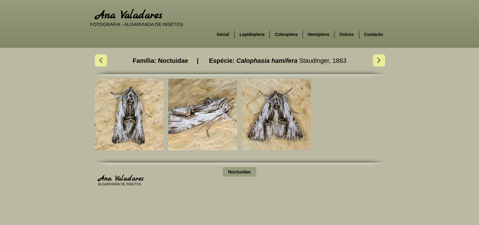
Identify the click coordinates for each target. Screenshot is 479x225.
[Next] (101, 60)
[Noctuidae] (239, 172)
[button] (129, 114)
